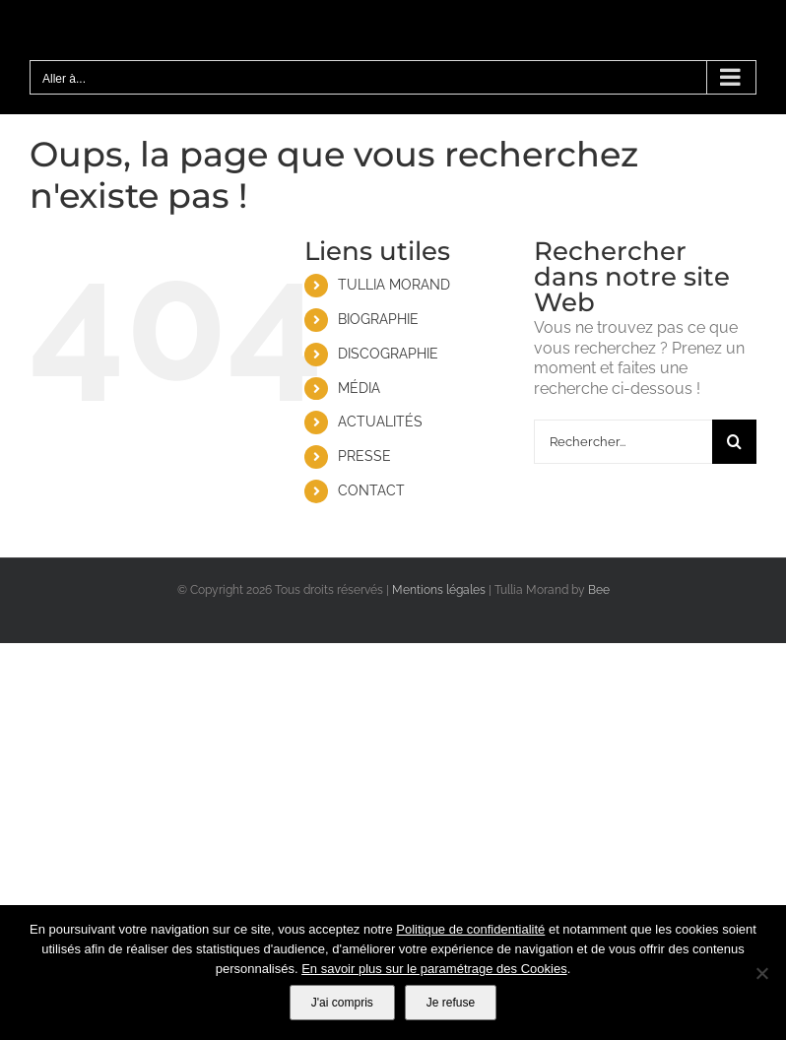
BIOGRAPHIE (378, 319)
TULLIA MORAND (394, 284)
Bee (599, 590)
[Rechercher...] (623, 442)
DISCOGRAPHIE (388, 353)
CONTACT (371, 490)
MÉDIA (359, 388)
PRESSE (364, 456)
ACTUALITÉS (380, 421)
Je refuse (450, 1002)
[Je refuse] (761, 973)
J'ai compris (342, 1002)
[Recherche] (734, 442)
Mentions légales (439, 590)
